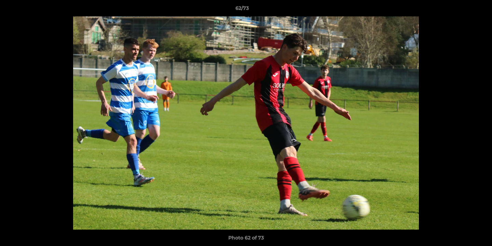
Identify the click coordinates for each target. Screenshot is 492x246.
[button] (463, 10)
